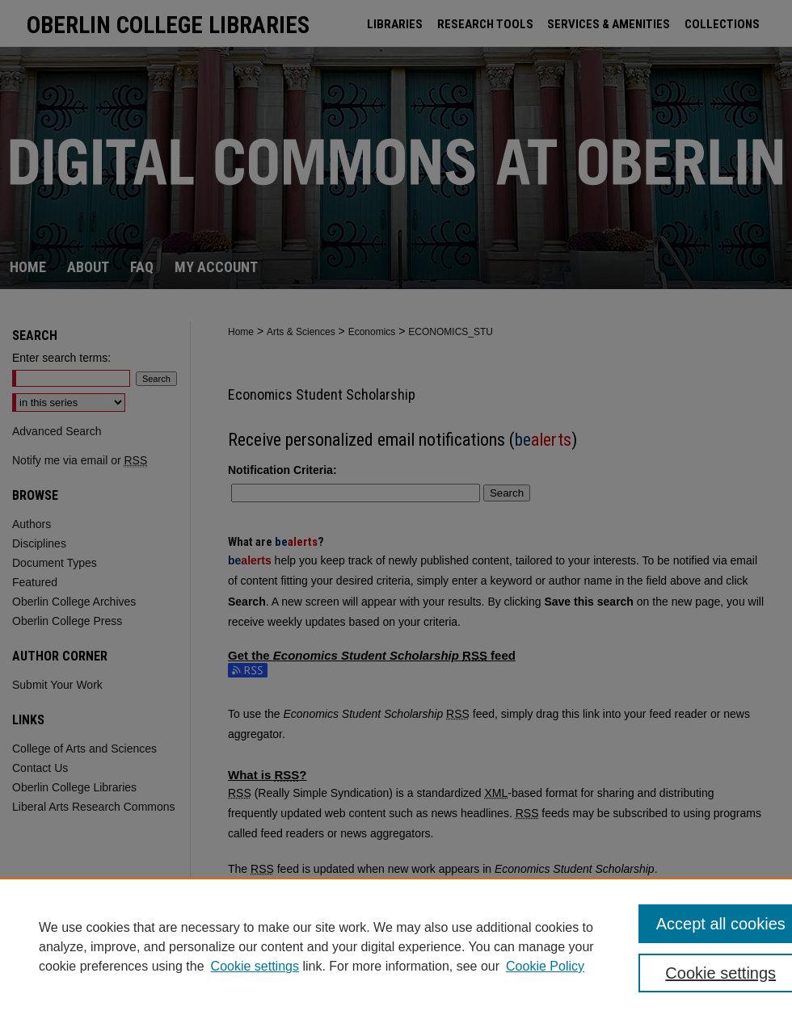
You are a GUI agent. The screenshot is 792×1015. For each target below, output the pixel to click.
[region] (396, 946)
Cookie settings (255, 966)
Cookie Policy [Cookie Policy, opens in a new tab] (545, 966)
